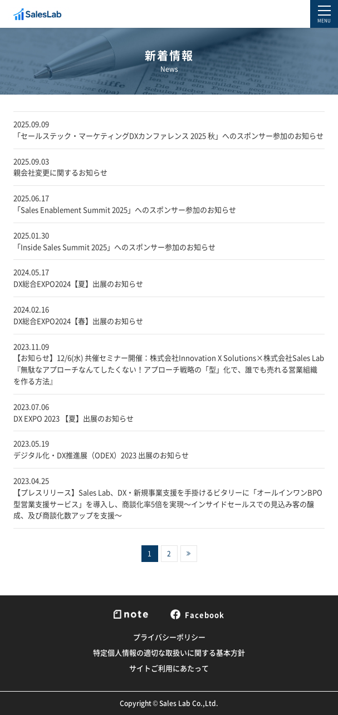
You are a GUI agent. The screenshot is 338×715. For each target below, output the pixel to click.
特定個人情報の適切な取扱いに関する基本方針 (169, 652)
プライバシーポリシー (169, 637)
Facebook (197, 614)
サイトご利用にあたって (169, 668)
